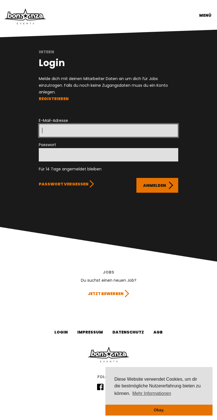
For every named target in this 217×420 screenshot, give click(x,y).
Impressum (90, 332)
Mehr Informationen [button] (151, 393)
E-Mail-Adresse (53, 120)
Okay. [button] (159, 410)
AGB (158, 332)
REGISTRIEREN (54, 99)
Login (61, 332)
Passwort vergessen (63, 184)
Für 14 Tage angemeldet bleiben (70, 169)
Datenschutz (128, 332)
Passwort (47, 145)
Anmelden (154, 185)
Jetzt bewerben (106, 293)
